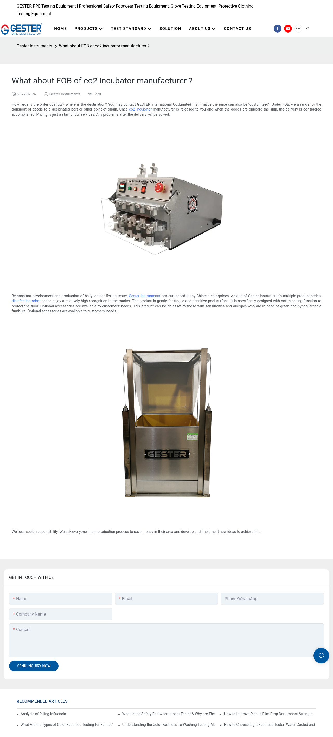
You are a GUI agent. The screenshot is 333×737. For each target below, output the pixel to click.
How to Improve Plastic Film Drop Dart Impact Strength (268, 714)
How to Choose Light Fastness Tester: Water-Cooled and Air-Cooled (270, 724)
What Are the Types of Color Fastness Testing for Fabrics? (67, 724)
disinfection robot (26, 301)
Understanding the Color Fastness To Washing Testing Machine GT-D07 (168, 724)
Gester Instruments (34, 45)
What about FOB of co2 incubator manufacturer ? (104, 45)
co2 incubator (140, 109)
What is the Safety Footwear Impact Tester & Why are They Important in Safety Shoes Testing (168, 714)
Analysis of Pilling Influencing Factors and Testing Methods (43, 714)
